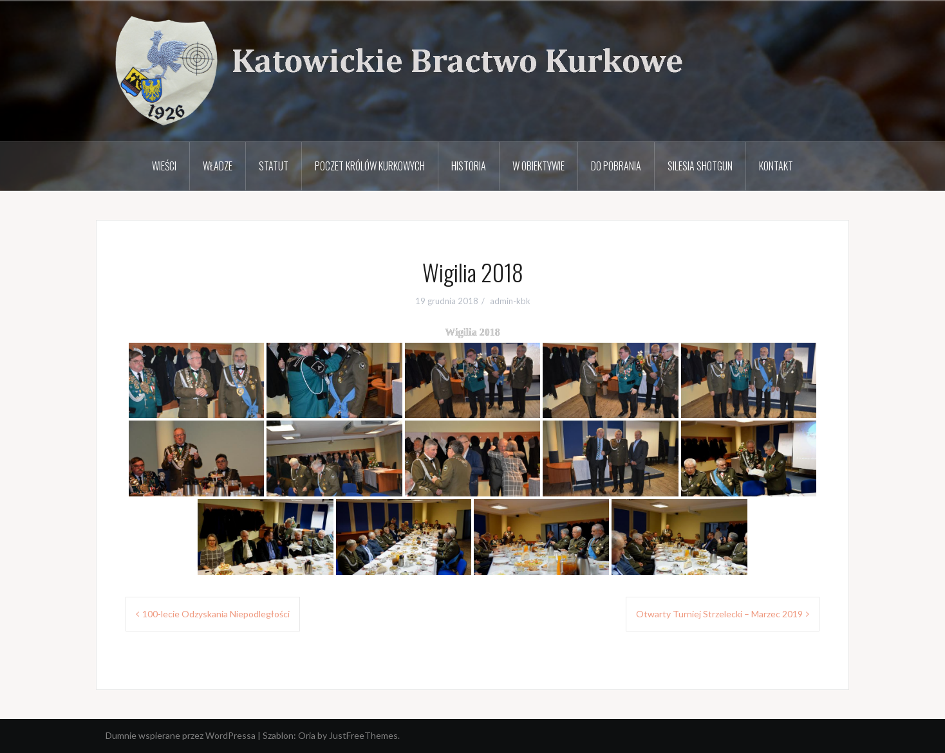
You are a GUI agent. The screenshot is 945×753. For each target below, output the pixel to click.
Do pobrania (616, 166)
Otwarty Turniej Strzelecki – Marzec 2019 (719, 613)
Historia (468, 166)
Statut (273, 166)
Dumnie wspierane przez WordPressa (181, 735)
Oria (306, 735)
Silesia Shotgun (700, 166)
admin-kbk (510, 301)
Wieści (164, 166)
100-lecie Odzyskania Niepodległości (216, 613)
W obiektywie (538, 166)
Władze (217, 166)
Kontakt (776, 166)
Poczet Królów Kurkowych (370, 166)
